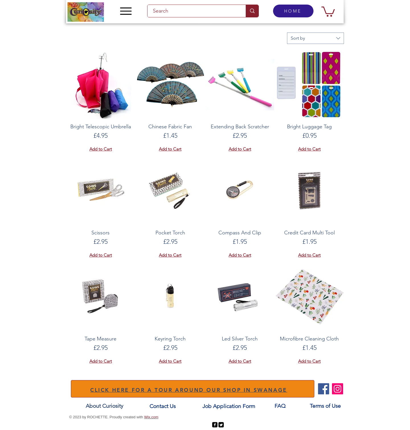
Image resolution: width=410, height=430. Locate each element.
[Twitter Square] (221, 424)
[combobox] (315, 38)
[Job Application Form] (228, 406)
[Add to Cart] (100, 149)
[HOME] (293, 11)
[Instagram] (337, 388)
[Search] (193, 11)
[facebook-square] (215, 424)
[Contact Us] (162, 406)
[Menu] (125, 11)
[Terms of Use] (325, 406)
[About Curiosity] (104, 406)
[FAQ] (280, 406)
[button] (328, 11)
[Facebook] (323, 388)
